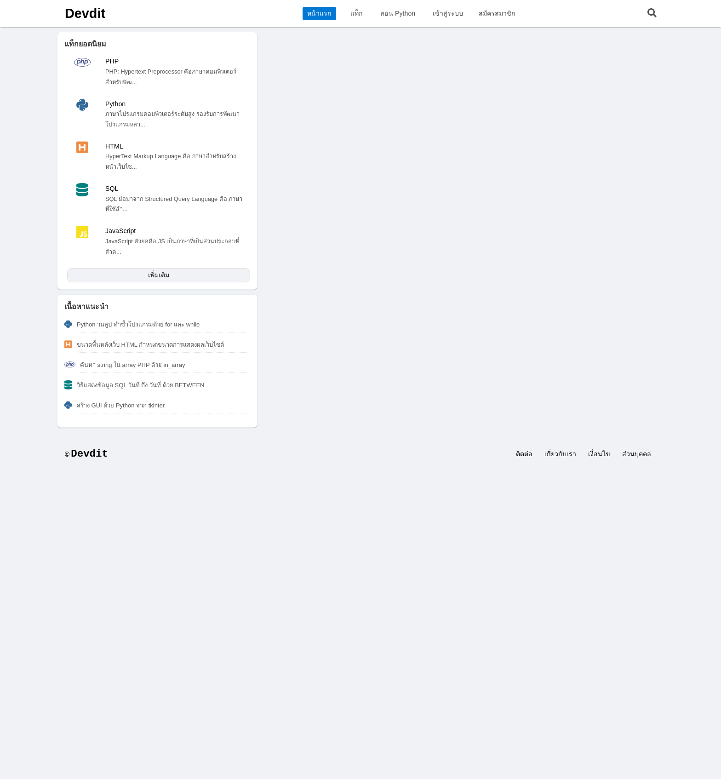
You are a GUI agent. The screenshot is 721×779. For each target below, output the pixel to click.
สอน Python (397, 13)
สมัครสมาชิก (497, 13)
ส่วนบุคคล (636, 454)
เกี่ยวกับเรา (560, 454)
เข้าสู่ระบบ (448, 13)
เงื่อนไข (599, 454)
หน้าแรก (319, 13)
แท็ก (356, 13)
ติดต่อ (524, 454)
